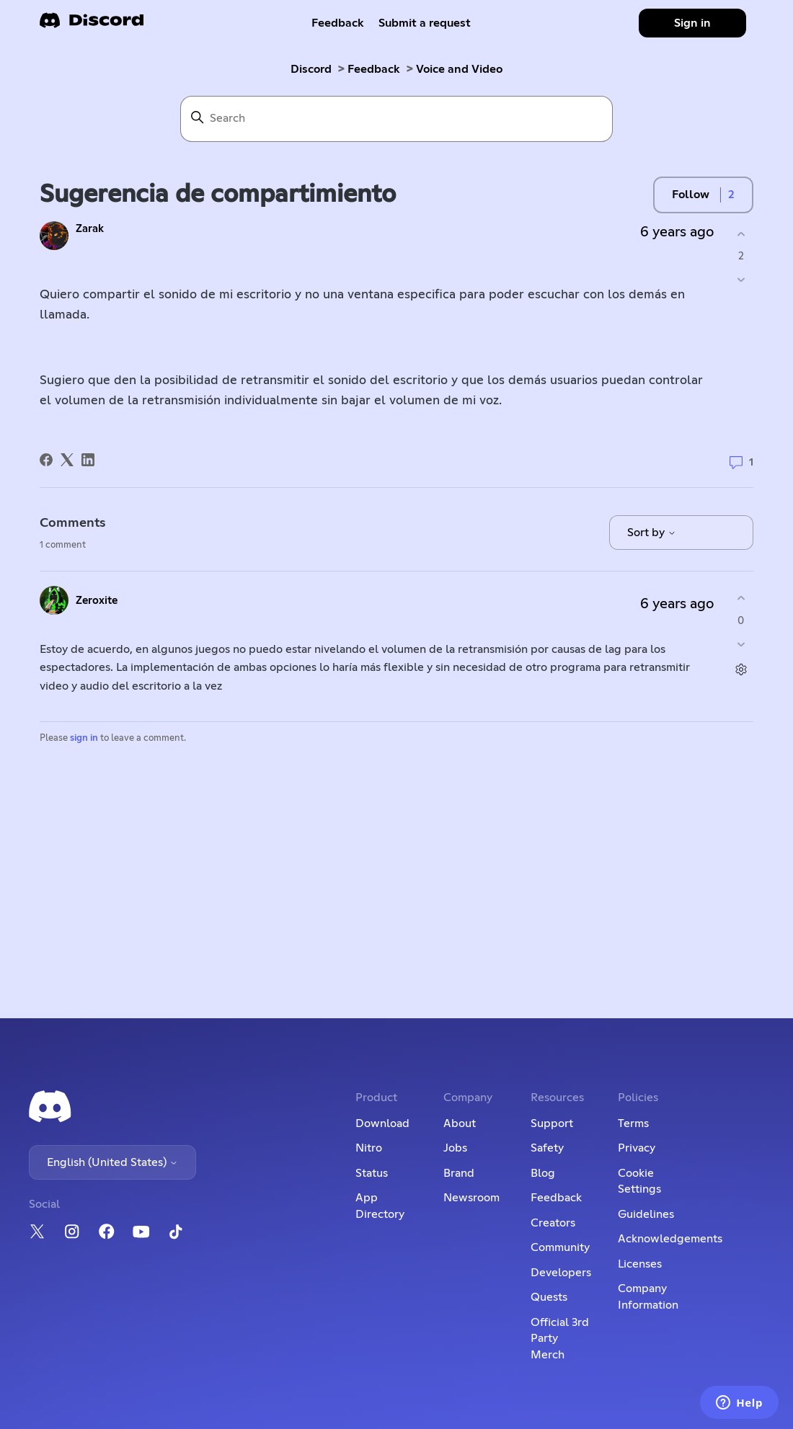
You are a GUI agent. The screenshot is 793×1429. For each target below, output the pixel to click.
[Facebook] (46, 459)
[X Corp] (67, 459)
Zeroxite (97, 600)
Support (552, 1123)
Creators (553, 1223)
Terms (633, 1123)
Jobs (455, 1148)
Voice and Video (459, 69)
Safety (547, 1148)
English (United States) (112, 1162)
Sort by (651, 532)
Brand (458, 1173)
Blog (543, 1173)
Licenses (640, 1264)
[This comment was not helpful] (740, 643)
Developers (561, 1272)
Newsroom (471, 1197)
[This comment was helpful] (740, 598)
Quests (549, 1297)
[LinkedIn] (87, 459)
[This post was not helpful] (740, 280)
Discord (311, 69)
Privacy (636, 1148)
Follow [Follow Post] (690, 194)
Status (371, 1173)
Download (382, 1123)
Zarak (90, 228)
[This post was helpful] (740, 233)
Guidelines (646, 1214)
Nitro (368, 1148)
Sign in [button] (692, 23)
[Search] (396, 119)
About (459, 1123)
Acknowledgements (670, 1239)
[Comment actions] (740, 669)
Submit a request (424, 23)
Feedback (337, 23)
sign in (84, 738)
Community (560, 1247)
